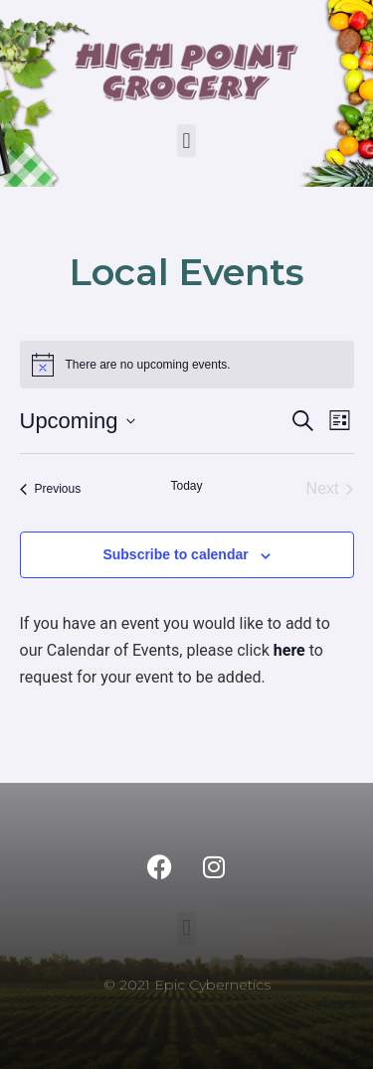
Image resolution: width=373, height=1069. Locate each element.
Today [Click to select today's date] (186, 486)
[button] (186, 140)
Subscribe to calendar (175, 554)
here (289, 650)
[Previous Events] (51, 489)
